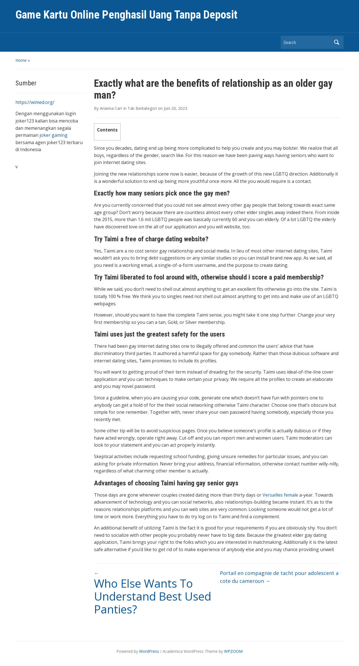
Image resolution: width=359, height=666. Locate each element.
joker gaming (54, 135)
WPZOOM (233, 651)
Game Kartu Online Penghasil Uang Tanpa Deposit (126, 14)
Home (21, 60)
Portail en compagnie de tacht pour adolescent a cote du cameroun (279, 577)
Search (336, 42)
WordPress (149, 651)
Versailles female (280, 495)
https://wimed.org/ (34, 102)
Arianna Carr (111, 108)
